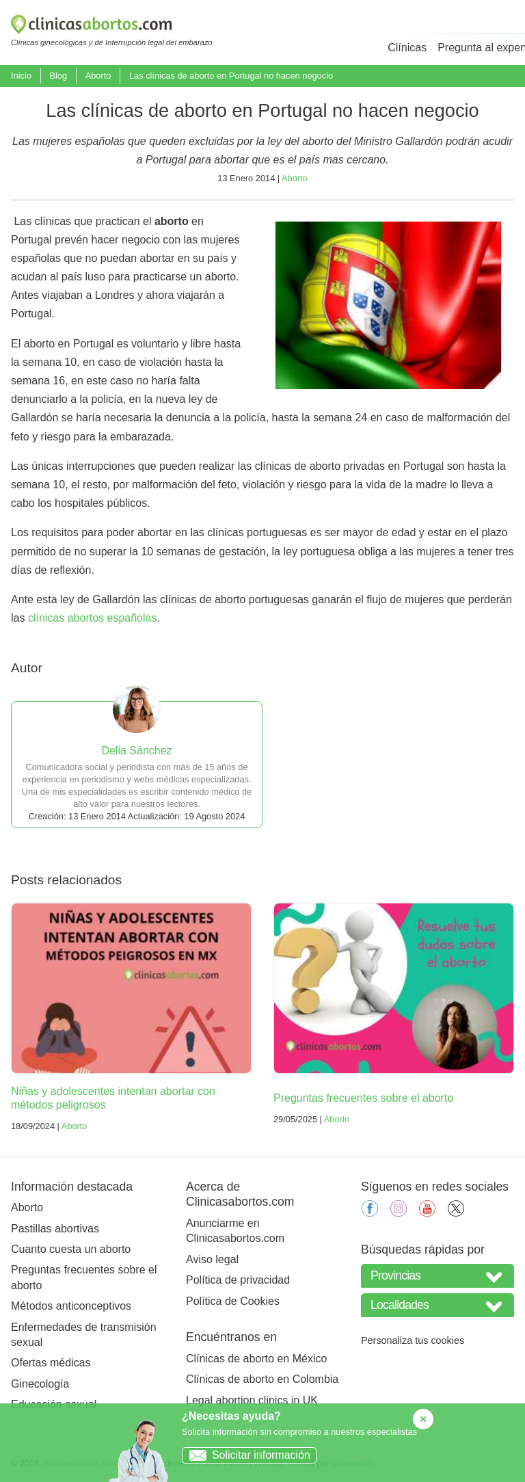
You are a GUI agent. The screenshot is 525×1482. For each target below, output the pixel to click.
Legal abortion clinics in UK (252, 1400)
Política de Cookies (233, 1301)
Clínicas (407, 47)
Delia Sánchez (136, 750)
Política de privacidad (238, 1280)
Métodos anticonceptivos (71, 1306)
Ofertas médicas (50, 1362)
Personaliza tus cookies (412, 1340)
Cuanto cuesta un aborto (71, 1249)
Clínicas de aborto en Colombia (262, 1379)
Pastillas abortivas (55, 1228)
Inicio (21, 75)
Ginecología (40, 1384)
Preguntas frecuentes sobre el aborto (363, 1098)
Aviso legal (212, 1259)
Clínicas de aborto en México (256, 1358)
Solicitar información (246, 1455)
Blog (58, 75)
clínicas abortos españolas (92, 618)
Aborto (98, 75)
